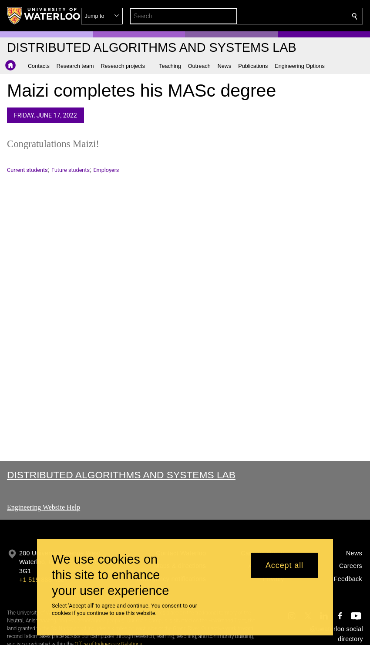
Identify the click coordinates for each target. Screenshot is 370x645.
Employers (106, 170)
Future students (70, 170)
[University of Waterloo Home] (44, 15)
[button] (291, 16)
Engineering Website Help (43, 507)
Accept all (284, 565)
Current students (27, 170)
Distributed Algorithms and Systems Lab (121, 474)
